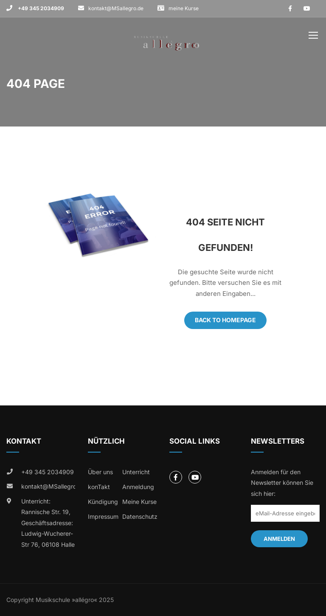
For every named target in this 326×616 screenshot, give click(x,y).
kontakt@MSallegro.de (115, 8)
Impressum (103, 516)
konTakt (99, 486)
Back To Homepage (225, 319)
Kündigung (103, 501)
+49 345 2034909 (40, 8)
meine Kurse (184, 8)
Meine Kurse (139, 501)
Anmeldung (138, 486)
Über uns (100, 471)
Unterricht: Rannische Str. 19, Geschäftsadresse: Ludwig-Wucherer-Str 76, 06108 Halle (48, 523)
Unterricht (136, 471)
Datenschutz (139, 516)
